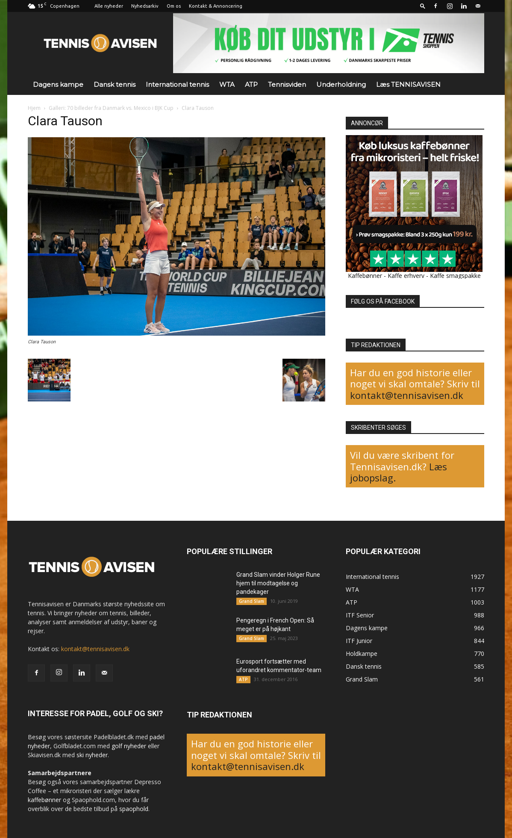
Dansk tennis (114, 84)
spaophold (133, 809)
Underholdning (341, 84)
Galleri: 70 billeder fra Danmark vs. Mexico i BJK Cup (111, 108)
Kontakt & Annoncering (215, 6)
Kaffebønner (365, 275)
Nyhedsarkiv (145, 6)
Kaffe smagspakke (455, 275)
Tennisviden (287, 84)
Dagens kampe (58, 84)
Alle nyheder (108, 6)
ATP (251, 84)
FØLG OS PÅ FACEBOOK (383, 301)
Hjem (34, 108)
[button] (422, 6)
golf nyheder (129, 746)
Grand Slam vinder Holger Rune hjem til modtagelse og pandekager (278, 583)
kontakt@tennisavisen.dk (406, 395)
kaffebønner (44, 800)
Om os (174, 6)
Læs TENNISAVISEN (408, 84)
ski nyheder (92, 755)
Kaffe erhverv (406, 275)
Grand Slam (251, 601)
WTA (227, 84)
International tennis (177, 84)
